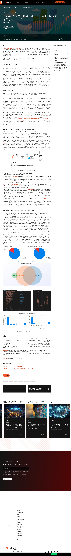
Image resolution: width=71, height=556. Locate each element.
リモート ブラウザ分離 (20, 537)
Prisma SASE (19, 522)
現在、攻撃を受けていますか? (60, 2)
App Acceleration (19, 524)
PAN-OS (18, 514)
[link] (13, 12)
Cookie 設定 (54, 554)
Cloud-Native (8, 39)
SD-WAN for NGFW (20, 512)
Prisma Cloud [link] (7, 28)
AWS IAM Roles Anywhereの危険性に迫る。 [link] (61, 53)
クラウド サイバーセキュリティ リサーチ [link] (28, 7)
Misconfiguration (21, 39)
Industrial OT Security (9, 525)
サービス (22, 2)
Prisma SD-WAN (19, 535)
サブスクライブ (7, 479)
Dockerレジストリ (46, 100)
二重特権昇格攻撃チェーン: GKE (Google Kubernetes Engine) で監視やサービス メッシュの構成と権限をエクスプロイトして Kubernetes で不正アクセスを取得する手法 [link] (61, 66)
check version (15, 176)
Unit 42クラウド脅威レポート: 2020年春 (11, 48)
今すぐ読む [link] (20, 434)
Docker (14, 39)
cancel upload (9, 195)
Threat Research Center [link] (7, 7)
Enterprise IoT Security (9, 521)
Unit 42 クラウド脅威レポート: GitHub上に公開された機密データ (18, 368)
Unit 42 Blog (42, 2)
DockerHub (20, 118)
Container (11, 39)
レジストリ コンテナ (44, 114)
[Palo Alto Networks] (9, 2)
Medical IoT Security (9, 523)
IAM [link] (32, 428)
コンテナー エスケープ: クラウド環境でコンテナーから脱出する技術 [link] (61, 59)
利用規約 (17, 471)
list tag (20, 184)
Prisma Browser (19, 533)
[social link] (45, 552)
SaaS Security (8, 527)
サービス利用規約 (8, 475)
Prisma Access (19, 531)
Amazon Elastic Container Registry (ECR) (31, 118)
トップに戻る (6, 375)
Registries (25, 39)
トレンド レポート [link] (16, 7)
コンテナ (18, 97)
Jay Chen (7, 35)
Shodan (47, 141)
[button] (66, 39)
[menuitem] (9, 2)
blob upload (30, 189)
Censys (4, 143)
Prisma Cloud (5, 350)
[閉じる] (69, 554)
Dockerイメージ (6, 97)
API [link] (29, 428)
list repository (15, 184)
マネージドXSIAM (28, 526)
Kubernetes (16, 39)
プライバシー (8, 551)
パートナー (32, 2)
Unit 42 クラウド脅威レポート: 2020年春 (13, 366)
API (43, 107)
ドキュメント (22, 551)
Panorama (18, 516)
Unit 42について (16, 2)
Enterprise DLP (19, 529)
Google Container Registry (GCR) (17, 120)
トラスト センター (13, 551)
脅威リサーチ (27, 2)
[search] (52, 2)
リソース (37, 2)
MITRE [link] (36, 428)
